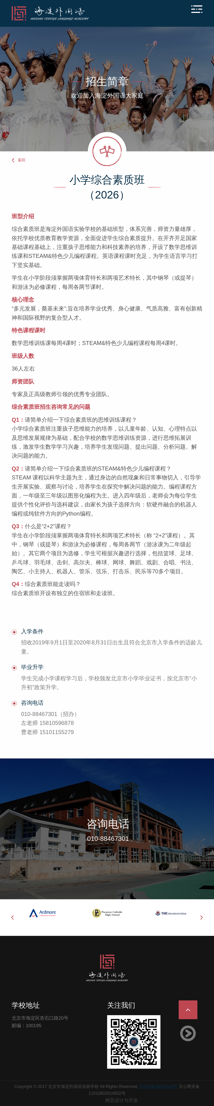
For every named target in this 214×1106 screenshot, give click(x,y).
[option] (43, 913)
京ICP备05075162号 (158, 1086)
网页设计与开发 (121, 1100)
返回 (21, 160)
